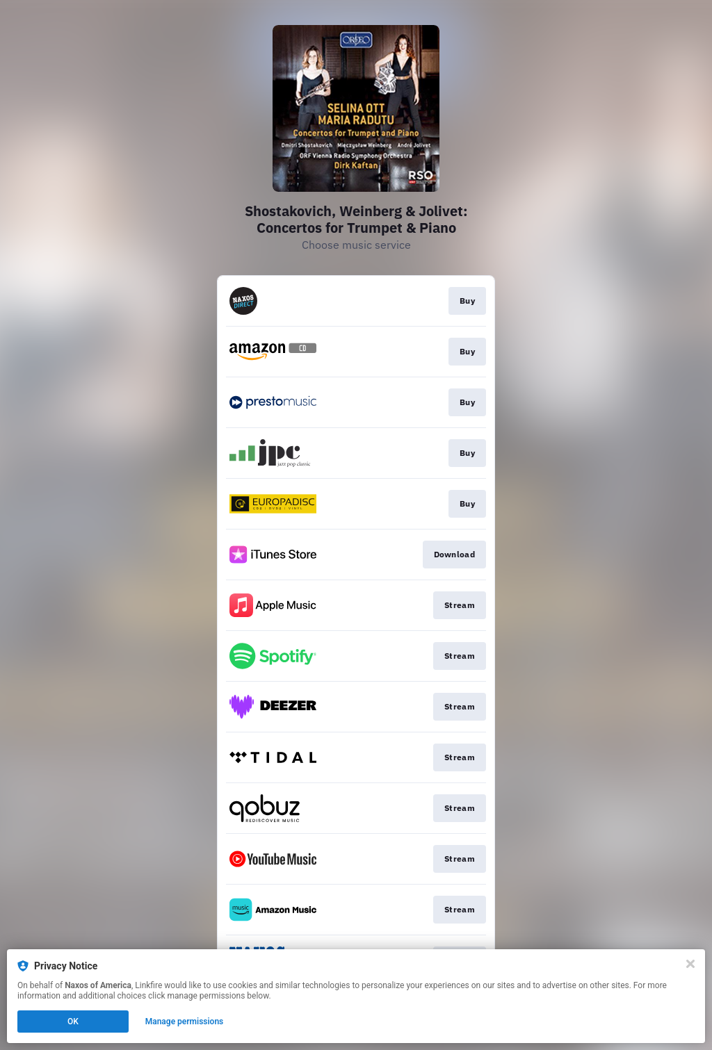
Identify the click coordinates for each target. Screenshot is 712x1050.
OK (73, 1021)
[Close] (690, 964)
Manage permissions (184, 1021)
